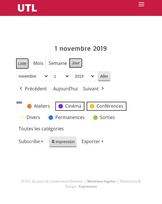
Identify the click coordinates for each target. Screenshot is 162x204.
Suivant (94, 89)
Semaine (58, 63)
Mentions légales (101, 181)
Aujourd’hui (65, 89)
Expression (88, 186)
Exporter (93, 141)
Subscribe (31, 141)
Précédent (33, 89)
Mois (38, 63)
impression (63, 142)
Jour (76, 63)
